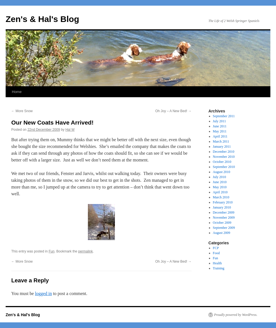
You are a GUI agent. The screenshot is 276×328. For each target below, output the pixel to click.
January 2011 (222, 147)
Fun (52, 251)
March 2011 (221, 141)
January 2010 (222, 207)
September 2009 (224, 228)
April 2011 (220, 136)
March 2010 (221, 197)
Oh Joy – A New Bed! (173, 111)
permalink (85, 251)
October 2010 (222, 162)
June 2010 (220, 182)
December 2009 (223, 212)
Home (17, 92)
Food (216, 253)
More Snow (22, 111)
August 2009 (221, 233)
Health (217, 263)
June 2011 (220, 126)
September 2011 (224, 116)
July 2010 (219, 177)
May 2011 (220, 131)
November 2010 (224, 157)
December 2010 (223, 152)
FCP (216, 248)
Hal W (70, 130)
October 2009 (222, 223)
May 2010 (220, 187)
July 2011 (219, 121)
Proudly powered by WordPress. (235, 315)
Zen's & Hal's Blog (42, 19)
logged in (43, 293)
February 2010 (223, 202)
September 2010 (224, 167)
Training (218, 268)
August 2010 (221, 172)
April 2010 (220, 192)
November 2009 (224, 218)
